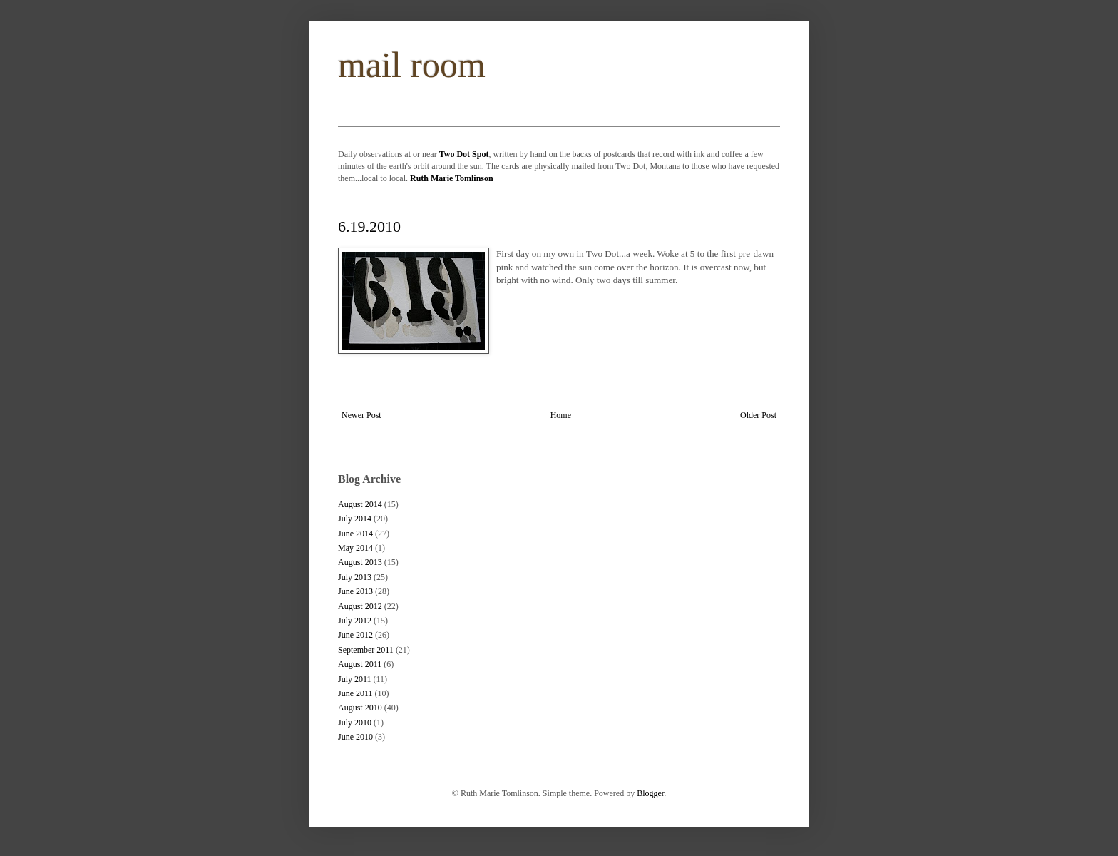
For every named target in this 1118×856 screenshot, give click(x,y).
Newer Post (361, 415)
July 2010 (354, 723)
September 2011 (366, 650)
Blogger (650, 793)
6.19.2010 (369, 226)
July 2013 (354, 577)
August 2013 (360, 562)
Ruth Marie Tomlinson (451, 178)
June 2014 (355, 534)
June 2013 (355, 591)
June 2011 (355, 693)
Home (560, 415)
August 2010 (360, 708)
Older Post (758, 415)
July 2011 (354, 679)
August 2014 (360, 504)
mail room (412, 65)
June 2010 (355, 737)
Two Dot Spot (464, 154)
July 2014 (354, 519)
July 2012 (354, 621)
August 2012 (360, 606)
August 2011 (359, 664)
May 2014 (355, 548)
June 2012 (355, 635)
